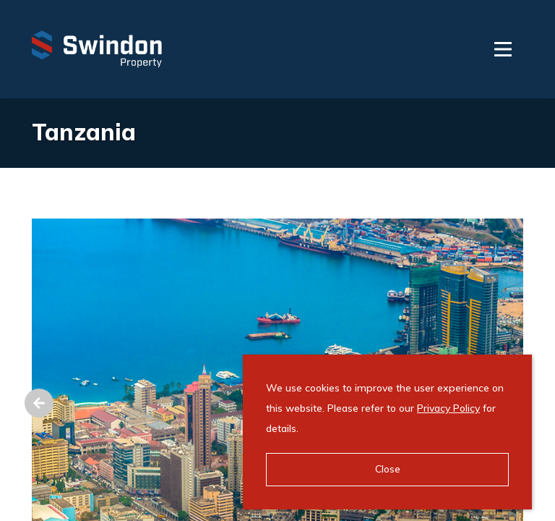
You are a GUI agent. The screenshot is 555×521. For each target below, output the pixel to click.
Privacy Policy (448, 408)
